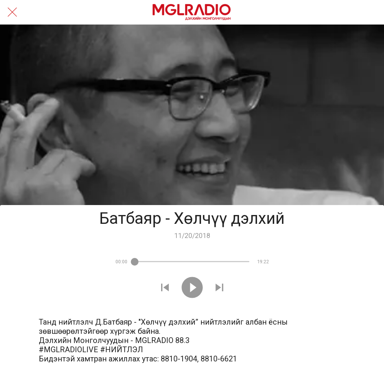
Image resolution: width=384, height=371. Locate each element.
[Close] (12, 12)
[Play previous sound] (165, 288)
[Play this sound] (192, 288)
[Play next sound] (219, 288)
